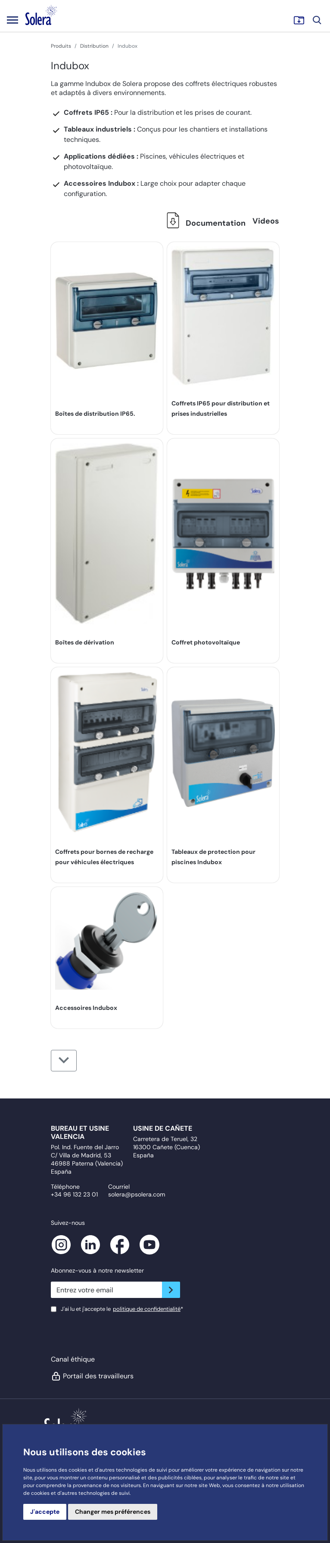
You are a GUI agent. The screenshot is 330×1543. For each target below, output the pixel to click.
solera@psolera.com (136, 1194)
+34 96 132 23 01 (74, 1194)
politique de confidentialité (147, 1309)
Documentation (204, 223)
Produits (61, 46)
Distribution (94, 46)
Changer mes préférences (112, 1511)
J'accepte (44, 1511)
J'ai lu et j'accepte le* (122, 1309)
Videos (265, 221)
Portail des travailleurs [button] (92, 1376)
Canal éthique (73, 1359)
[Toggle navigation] (12, 19)
